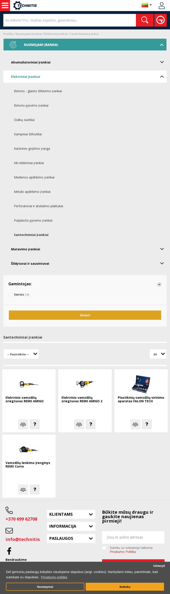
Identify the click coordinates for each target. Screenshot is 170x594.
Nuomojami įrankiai (29, 34)
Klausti (35, 424)
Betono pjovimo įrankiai (31, 105)
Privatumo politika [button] (54, 577)
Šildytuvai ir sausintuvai (89, 263)
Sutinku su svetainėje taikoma (131, 550)
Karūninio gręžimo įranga (32, 148)
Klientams (61, 514)
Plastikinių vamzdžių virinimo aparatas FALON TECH (141, 399)
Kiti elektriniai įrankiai (29, 163)
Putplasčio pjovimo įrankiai (33, 220)
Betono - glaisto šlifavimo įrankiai (38, 91)
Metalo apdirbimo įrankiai (32, 192)
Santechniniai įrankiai (84, 34)
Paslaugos (61, 538)
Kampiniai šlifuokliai (28, 134)
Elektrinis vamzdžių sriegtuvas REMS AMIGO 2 (82, 399)
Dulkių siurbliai (24, 120)
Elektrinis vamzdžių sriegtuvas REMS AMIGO (25, 399)
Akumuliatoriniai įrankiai (89, 62)
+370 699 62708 (21, 519)
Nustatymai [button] (45, 586)
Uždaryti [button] (159, 565)
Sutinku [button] (124, 586)
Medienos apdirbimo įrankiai (34, 177)
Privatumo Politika (123, 552)
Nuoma (5, 5)
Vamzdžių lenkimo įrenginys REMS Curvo (28, 464)
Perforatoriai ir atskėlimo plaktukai (38, 206)
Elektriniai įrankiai (56, 34)
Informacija (62, 526)
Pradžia (8, 34)
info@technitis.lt (25, 539)
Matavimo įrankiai (89, 249)
